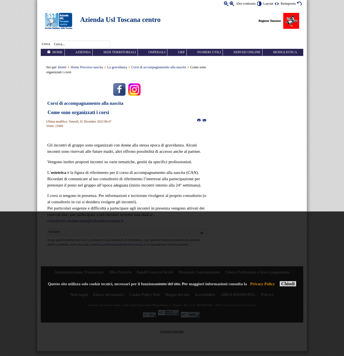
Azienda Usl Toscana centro (120, 19)
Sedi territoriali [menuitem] (119, 52)
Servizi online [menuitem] (247, 52)
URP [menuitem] (181, 52)
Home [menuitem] (58, 52)
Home (62, 67)
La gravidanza (117, 67)
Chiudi (288, 283)
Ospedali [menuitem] (156, 52)
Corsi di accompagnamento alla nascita (158, 67)
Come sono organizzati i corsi (78, 112)
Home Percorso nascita (87, 67)
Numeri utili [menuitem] (209, 52)
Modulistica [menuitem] (285, 52)
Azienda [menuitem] (83, 52)
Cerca (46, 44)
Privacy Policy (262, 284)
